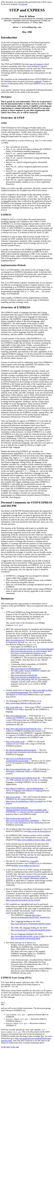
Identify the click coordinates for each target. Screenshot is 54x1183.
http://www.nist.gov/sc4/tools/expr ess (26, 669)
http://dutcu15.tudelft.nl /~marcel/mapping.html (24, 789)
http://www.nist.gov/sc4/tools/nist (24, 675)
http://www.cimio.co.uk (15, 742)
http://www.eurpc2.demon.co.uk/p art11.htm (23, 703)
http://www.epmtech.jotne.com (18, 769)
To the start (5, 1049)
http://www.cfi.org (13, 797)
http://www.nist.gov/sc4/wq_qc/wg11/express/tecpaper (32, 649)
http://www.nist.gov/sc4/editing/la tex (25, 678)
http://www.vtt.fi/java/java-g (39, 831)
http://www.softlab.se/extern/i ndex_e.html (34, 840)
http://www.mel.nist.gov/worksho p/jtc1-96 (23, 778)
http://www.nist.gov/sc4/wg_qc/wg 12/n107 (23, 900)
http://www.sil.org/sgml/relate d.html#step (22, 821)
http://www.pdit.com (14, 707)
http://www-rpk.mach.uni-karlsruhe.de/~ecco (23, 729)
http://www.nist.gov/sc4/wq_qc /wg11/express (29, 651)
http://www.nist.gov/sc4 (15, 640)
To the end (23, 4)
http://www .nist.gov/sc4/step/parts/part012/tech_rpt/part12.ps (30, 916)
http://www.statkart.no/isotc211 (26, 866)
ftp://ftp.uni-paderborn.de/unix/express (21, 750)
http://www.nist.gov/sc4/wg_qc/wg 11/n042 (28, 936)
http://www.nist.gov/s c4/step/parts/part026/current (31, 930)
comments (38, 82)
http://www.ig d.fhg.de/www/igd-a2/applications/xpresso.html (19, 760)
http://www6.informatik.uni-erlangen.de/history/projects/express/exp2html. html (26, 809)
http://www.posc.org (29, 857)
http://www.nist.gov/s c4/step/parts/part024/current (31, 924)
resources (4, 86)
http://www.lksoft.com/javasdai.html (25, 939)
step (31, 64)
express (39, 64)
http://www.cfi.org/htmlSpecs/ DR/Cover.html (24, 802)
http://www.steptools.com (16, 716)
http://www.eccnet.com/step (17, 819)
